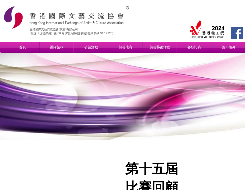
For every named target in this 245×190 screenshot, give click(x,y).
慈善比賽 (125, 47)
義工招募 (228, 47)
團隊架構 (57, 47)
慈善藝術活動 (160, 47)
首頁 (22, 47)
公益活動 (91, 47)
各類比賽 (194, 47)
